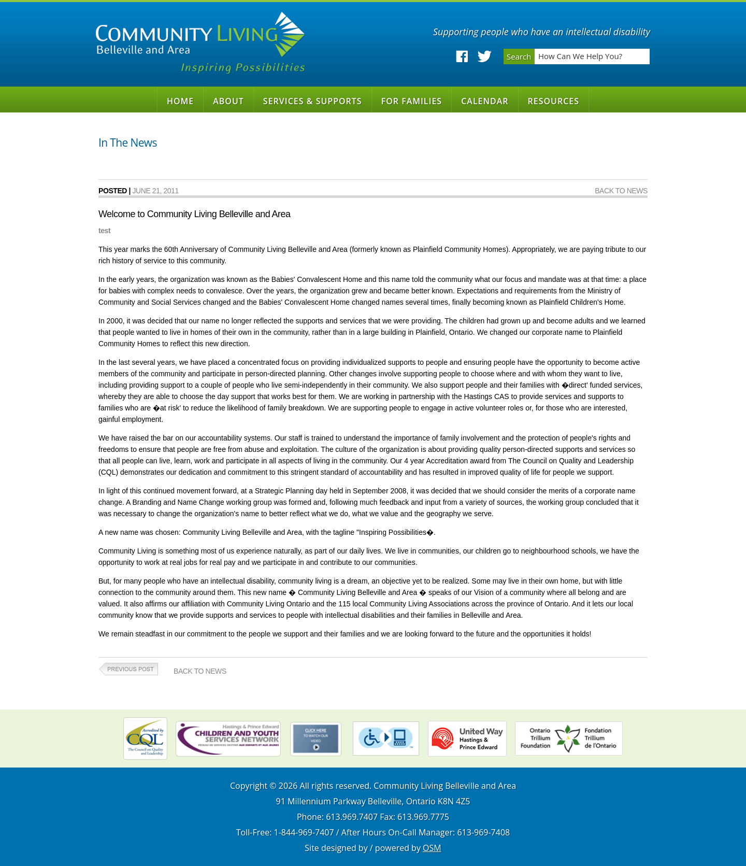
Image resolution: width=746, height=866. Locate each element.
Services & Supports (312, 101)
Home (180, 101)
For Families (411, 101)
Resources (554, 101)
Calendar (484, 101)
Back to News (621, 191)
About (228, 101)
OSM (432, 848)
